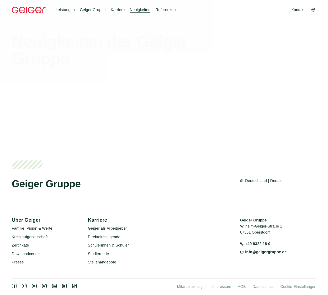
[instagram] (25, 287)
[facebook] (15, 287)
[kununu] (65, 287)
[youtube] (35, 287)
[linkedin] (55, 287)
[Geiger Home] (29, 10)
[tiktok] (75, 287)
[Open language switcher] (313, 10)
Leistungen (65, 10)
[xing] (45, 287)
